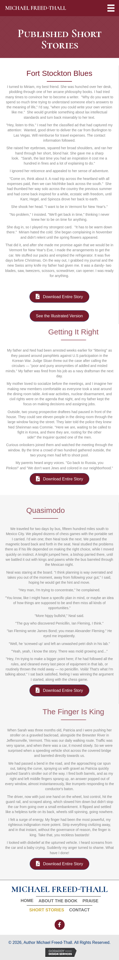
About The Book (57, 901)
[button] (60, 925)
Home (27, 900)
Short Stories (46, 910)
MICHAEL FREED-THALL (35, 8)
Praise (90, 901)
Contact (79, 910)
